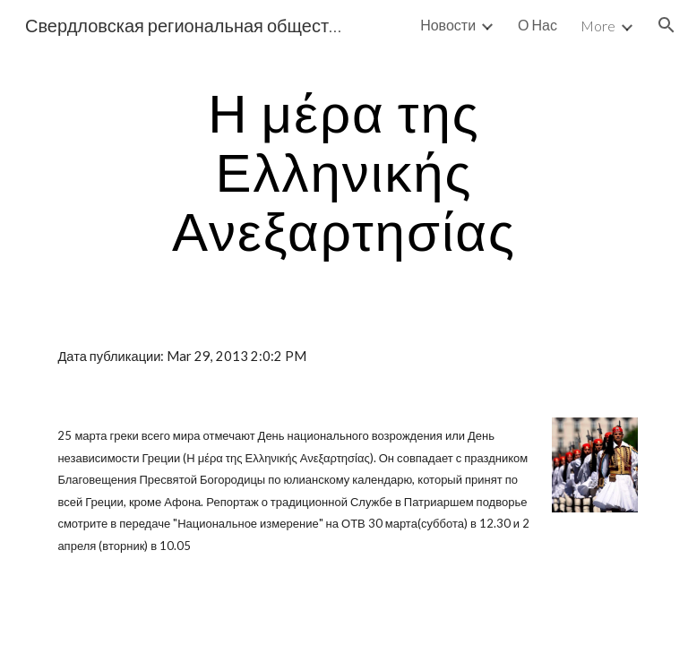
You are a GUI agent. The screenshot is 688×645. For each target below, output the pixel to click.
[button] (666, 25)
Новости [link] (448, 24)
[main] (343, 171)
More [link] (597, 25)
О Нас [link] (537, 24)
